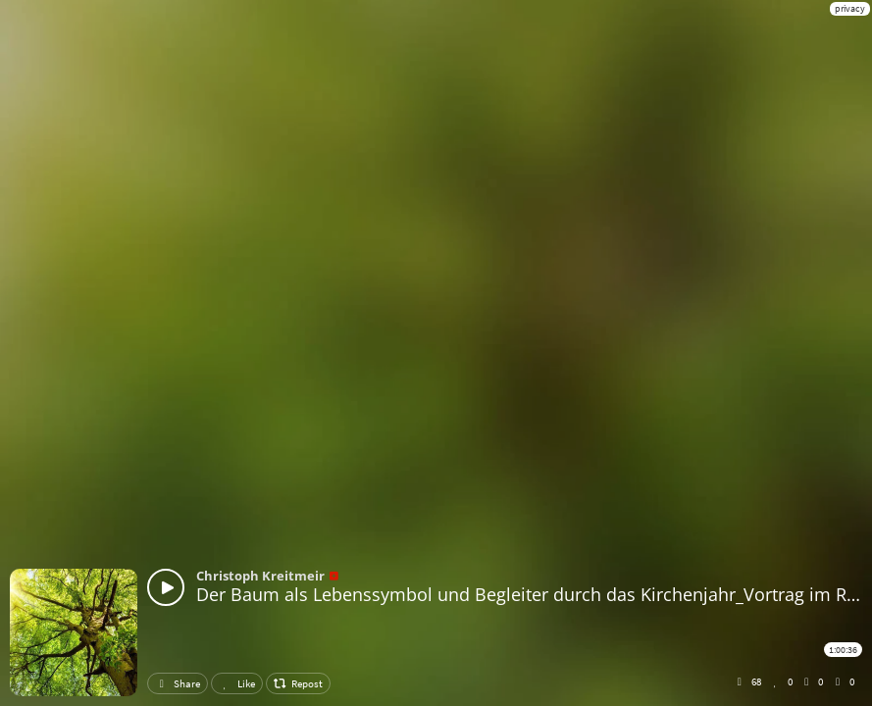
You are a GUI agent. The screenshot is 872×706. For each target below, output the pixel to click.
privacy (850, 8)
